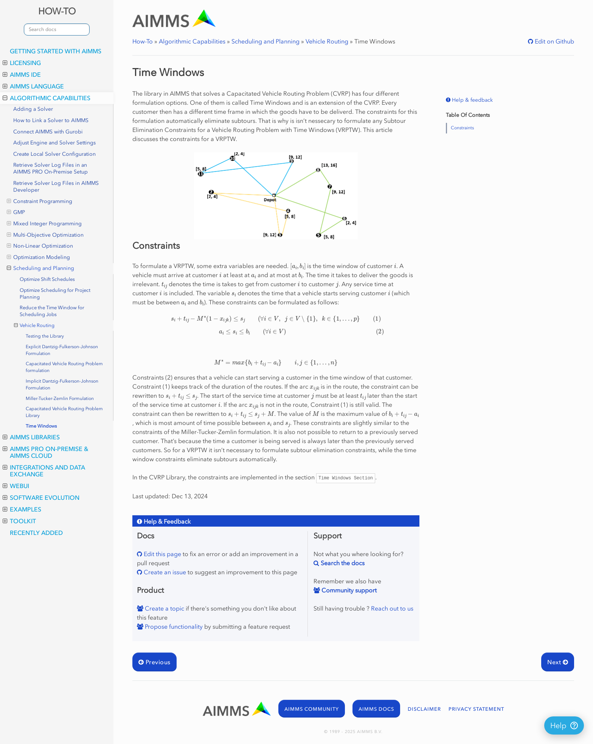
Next (557, 662)
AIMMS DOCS (376, 709)
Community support (348, 590)
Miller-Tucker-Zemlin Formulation (60, 398)
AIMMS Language (33, 86)
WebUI (16, 486)
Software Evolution (41, 497)
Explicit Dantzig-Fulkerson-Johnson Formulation (62, 350)
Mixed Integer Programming (44, 223)
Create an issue (164, 572)
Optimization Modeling (38, 257)
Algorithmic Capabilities (46, 98)
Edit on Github (553, 41)
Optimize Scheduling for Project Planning (55, 293)
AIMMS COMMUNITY (311, 709)
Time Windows (41, 426)
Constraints (462, 127)
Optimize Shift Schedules (47, 279)
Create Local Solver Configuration (54, 154)
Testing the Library (45, 336)
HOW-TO (57, 11)
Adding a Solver (33, 109)
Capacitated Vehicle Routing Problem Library (64, 412)
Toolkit (19, 521)
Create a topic (163, 608)
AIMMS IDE (22, 74)
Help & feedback (471, 100)
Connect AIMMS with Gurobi (48, 132)
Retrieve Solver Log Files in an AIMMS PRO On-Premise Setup (50, 168)
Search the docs (342, 563)
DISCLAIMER (424, 709)
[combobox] (57, 29)
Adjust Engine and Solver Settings (54, 143)
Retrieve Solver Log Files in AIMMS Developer (56, 186)
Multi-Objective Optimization (45, 235)
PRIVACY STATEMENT (476, 709)
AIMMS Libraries (31, 437)
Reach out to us (392, 608)
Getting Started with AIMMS (55, 51)
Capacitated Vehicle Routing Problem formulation (64, 367)
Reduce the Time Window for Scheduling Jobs (52, 311)
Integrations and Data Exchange (44, 470)
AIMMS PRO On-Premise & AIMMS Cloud (45, 452)
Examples (22, 509)
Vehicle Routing (34, 325)
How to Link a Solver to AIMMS (50, 120)
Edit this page (161, 554)
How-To (142, 41)
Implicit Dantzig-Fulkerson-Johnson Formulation (62, 384)
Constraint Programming (39, 201)
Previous (154, 662)
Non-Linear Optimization (40, 246)
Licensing (22, 63)
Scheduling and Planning (40, 268)
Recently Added (36, 532)
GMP (16, 212)
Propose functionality (173, 626)
